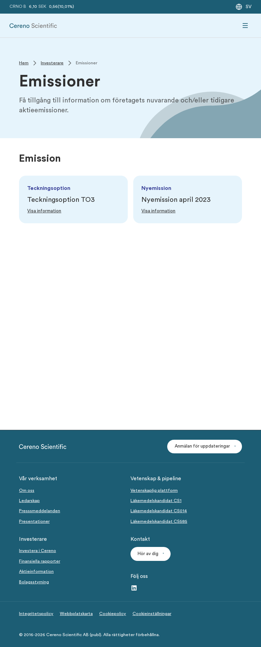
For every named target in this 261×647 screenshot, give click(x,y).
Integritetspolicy (36, 614)
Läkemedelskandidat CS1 (155, 501)
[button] (204, 446)
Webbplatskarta (76, 614)
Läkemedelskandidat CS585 (158, 521)
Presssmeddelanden (39, 511)
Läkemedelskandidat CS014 (158, 511)
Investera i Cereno (37, 551)
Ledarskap (29, 501)
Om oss (26, 490)
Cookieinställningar (152, 614)
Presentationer (34, 521)
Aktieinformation (36, 571)
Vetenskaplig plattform (154, 490)
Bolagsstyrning (34, 582)
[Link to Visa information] (44, 211)
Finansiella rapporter (39, 561)
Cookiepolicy (112, 614)
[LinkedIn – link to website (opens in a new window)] (133, 588)
